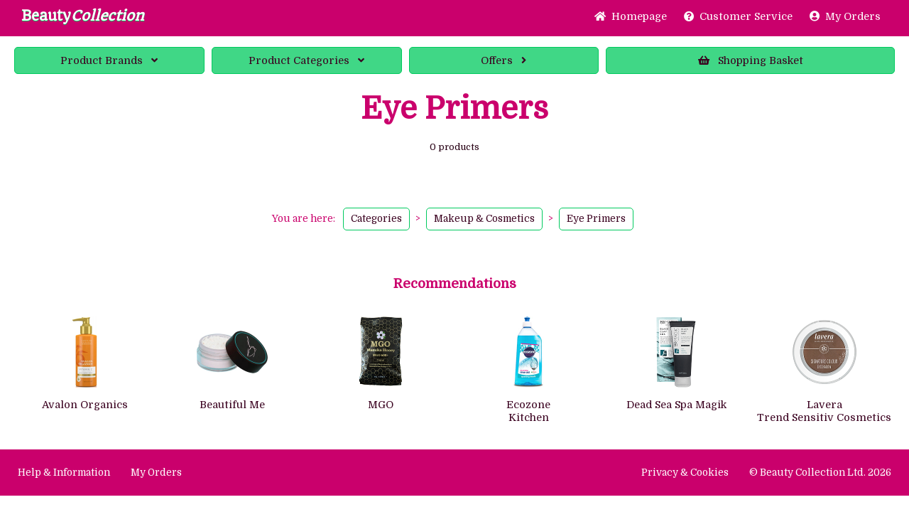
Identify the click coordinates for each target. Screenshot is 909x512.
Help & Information (64, 472)
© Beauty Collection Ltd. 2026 (820, 472)
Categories (306, 60)
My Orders (845, 16)
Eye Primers (596, 218)
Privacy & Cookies (685, 472)
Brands (109, 60)
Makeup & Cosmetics (484, 218)
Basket (750, 60)
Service (738, 16)
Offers (503, 60)
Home (630, 16)
